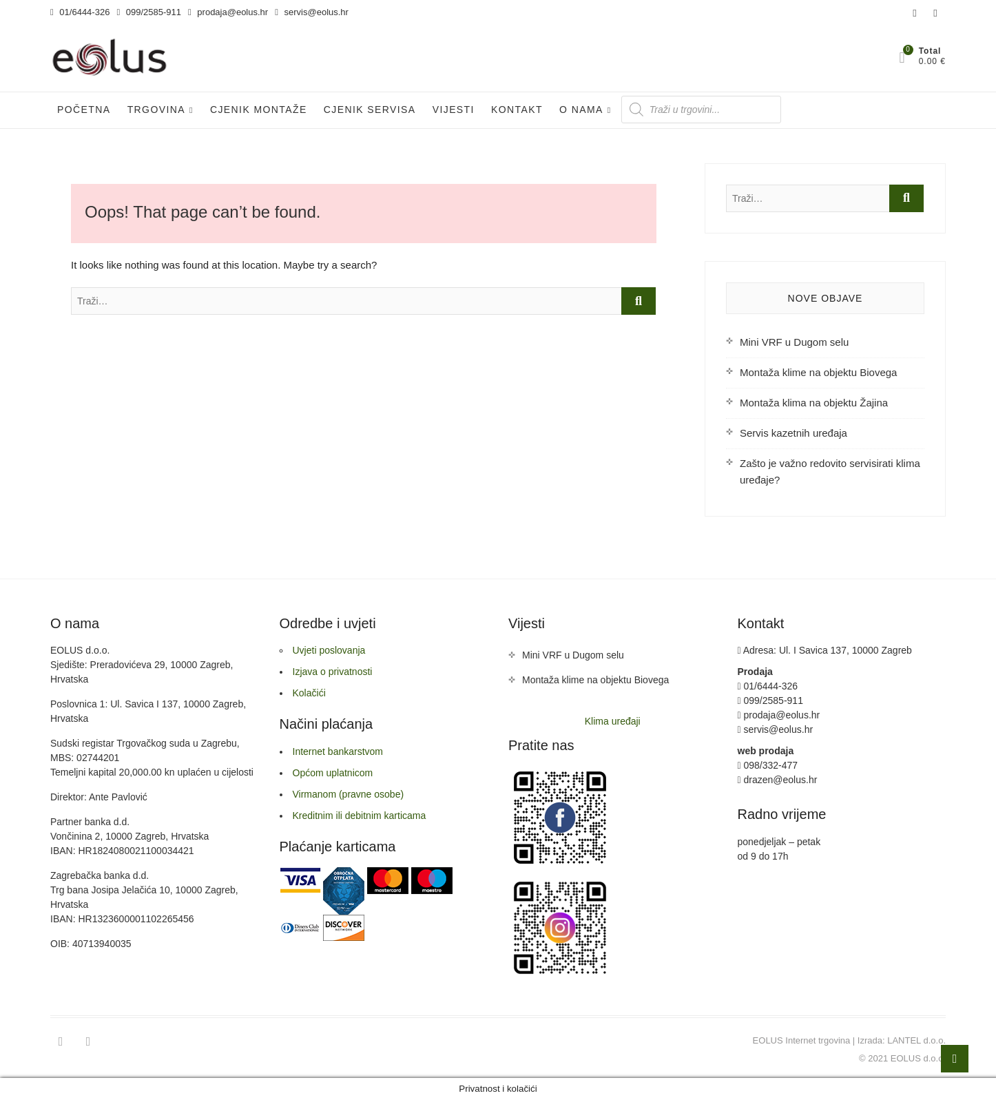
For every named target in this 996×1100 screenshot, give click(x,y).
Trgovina (156, 109)
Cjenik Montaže (258, 109)
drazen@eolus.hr (778, 779)
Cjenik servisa (370, 109)
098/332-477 (768, 765)
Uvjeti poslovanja (329, 650)
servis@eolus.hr (312, 12)
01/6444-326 (80, 12)
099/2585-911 (148, 12)
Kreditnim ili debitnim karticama (359, 815)
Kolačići (309, 692)
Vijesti (454, 109)
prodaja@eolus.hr (228, 12)
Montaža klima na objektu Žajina (814, 402)
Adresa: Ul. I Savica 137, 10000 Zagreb (825, 650)
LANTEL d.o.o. (916, 1040)
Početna (83, 109)
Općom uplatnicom (333, 772)
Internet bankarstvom (338, 751)
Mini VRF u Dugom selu (794, 342)
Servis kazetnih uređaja (793, 433)
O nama (581, 109)
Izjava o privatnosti (333, 671)
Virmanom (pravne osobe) (348, 794)
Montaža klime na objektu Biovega (818, 372)
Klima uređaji (613, 721)
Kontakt (517, 109)
